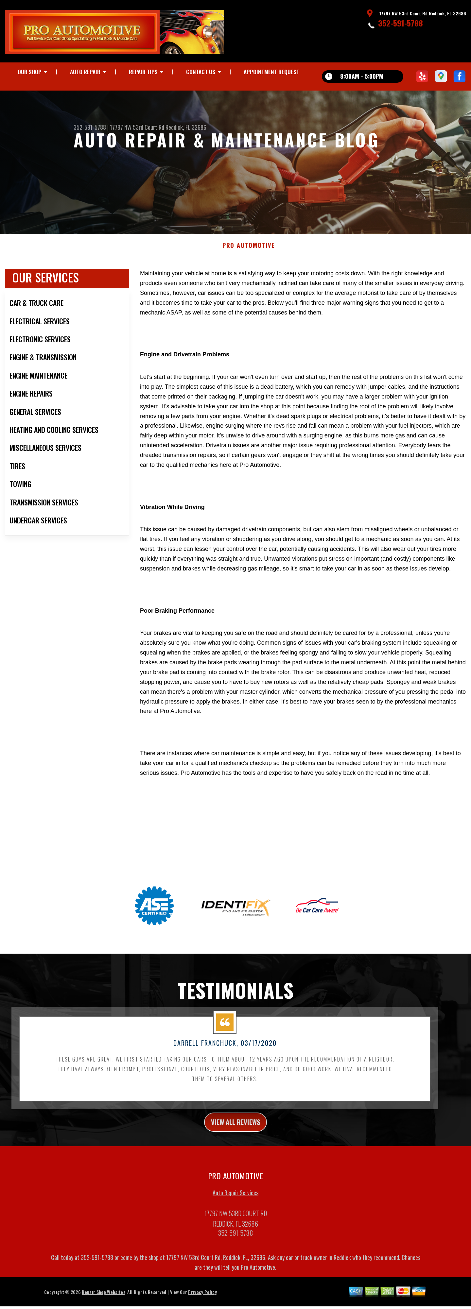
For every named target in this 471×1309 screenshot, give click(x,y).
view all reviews (235, 1127)
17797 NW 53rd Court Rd (137, 127)
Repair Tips (143, 72)
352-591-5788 (400, 23)
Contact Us (200, 72)
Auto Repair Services (235, 1199)
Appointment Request (271, 72)
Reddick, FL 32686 (186, 127)
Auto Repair (85, 72)
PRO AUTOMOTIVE (248, 249)
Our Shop (30, 72)
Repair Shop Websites (103, 1298)
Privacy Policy (202, 1298)
